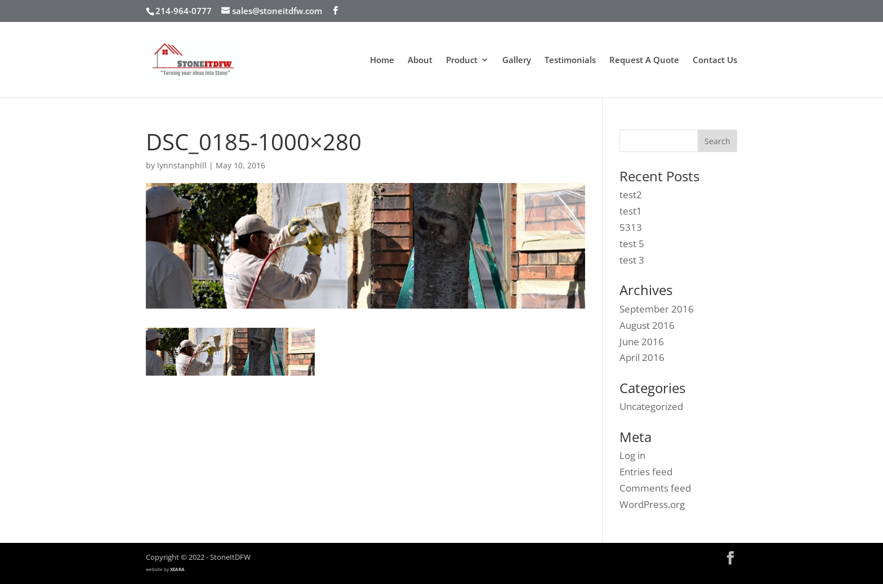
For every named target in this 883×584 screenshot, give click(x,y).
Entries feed (645, 471)
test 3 (631, 259)
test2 (630, 194)
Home (382, 60)
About (420, 60)
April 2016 (642, 357)
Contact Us (715, 60)
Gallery (516, 60)
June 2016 (641, 341)
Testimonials (570, 60)
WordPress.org (652, 504)
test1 (630, 210)
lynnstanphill (182, 165)
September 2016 (656, 308)
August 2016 (647, 325)
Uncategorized (651, 406)
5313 (630, 227)
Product (462, 60)
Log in (632, 455)
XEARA (177, 569)
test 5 (631, 243)
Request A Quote (644, 60)
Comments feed (655, 488)
